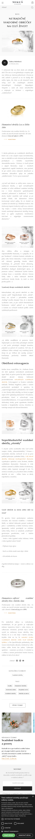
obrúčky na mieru (24, 693)
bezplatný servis (23, 689)
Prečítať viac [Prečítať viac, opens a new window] (22, 816)
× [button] (33, 796)
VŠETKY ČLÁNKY (17, 705)
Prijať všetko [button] (8, 835)
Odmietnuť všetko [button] (25, 835)
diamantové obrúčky (20, 685)
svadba (10, 685)
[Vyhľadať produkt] (32, 7)
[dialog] (17, 817)
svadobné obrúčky (10, 693)
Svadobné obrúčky (17, 675)
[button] (17, 831)
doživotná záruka (11, 689)
